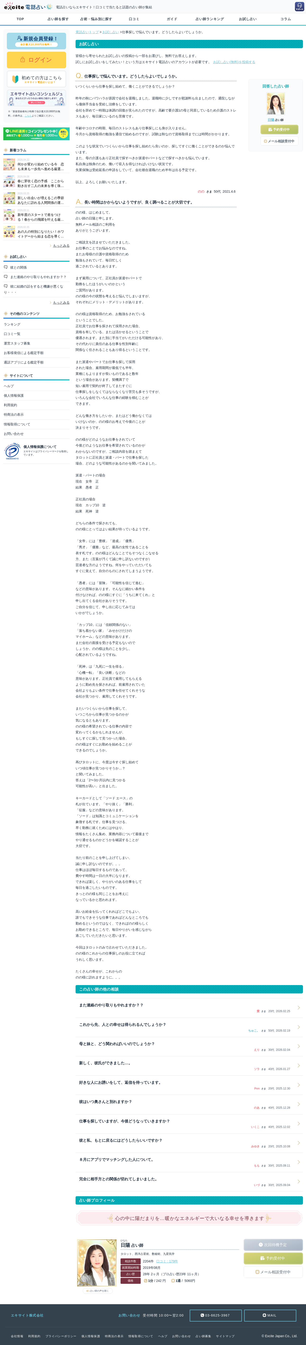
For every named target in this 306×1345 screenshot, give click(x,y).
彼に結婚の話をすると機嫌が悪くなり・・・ (33, 289)
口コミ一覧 (12, 334)
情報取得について (17, 424)
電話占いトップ (87, 32)
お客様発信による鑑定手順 (24, 353)
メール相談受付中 (275, 1272)
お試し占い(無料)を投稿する (234, 62)
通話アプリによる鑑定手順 (24, 362)
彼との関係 (18, 267)
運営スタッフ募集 (17, 343)
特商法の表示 (14, 414)
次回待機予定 (275, 1245)
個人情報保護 (14, 395)
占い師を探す (58, 19)
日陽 (271, 120)
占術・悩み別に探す (96, 19)
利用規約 (10, 405)
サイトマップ (225, 1336)
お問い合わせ (14, 434)
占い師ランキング (210, 19)
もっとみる (61, 245)
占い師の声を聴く (99, 1290)
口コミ (134, 19)
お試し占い (248, 19)
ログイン (39, 60)
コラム (285, 19)
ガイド (172, 19)
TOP (20, 19)
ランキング (12, 324)
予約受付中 (275, 1258)
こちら (28, 115)
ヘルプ (9, 386)
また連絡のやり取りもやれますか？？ (38, 277)
